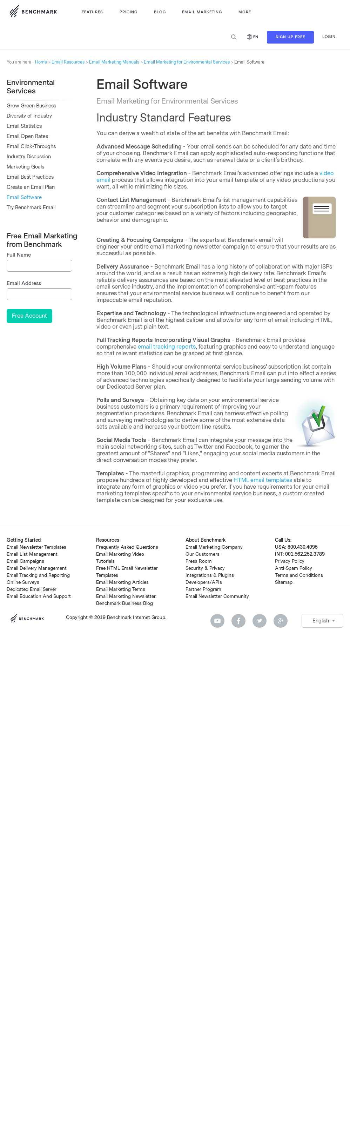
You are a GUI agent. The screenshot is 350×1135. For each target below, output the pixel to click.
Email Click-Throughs (31, 147)
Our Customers (203, 554)
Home (41, 62)
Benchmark (29, 619)
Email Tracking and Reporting (38, 575)
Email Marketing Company (214, 547)
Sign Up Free (290, 37)
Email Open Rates (27, 136)
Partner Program (203, 589)
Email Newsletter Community (217, 596)
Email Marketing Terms (120, 589)
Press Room (199, 561)
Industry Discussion (29, 157)
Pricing (128, 12)
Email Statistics (24, 126)
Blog (160, 12)
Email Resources (68, 62)
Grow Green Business (31, 106)
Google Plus (281, 621)
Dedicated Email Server (31, 589)
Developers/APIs (204, 582)
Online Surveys (23, 582)
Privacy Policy (289, 561)
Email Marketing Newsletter (126, 596)
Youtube (217, 621)
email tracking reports (167, 346)
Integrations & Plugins (210, 575)
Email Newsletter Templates (36, 547)
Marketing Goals (25, 167)
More (244, 12)
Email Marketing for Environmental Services (187, 62)
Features (92, 12)
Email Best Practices (30, 177)
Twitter (260, 621)
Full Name (19, 255)
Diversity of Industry (29, 116)
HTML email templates (263, 480)
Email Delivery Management (37, 568)
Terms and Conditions (299, 575)
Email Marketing (202, 12)
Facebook (238, 621)
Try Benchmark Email (31, 208)
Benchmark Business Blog (124, 603)
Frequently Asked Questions (127, 547)
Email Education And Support (39, 596)
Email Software (24, 197)
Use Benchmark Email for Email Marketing (33, 12)
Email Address (24, 283)
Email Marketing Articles (122, 582)
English (320, 621)
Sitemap (283, 582)
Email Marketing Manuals (114, 62)
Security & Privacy (205, 568)
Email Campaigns (25, 561)
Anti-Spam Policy (293, 568)
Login (329, 36)
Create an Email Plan (31, 187)
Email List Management (32, 554)
